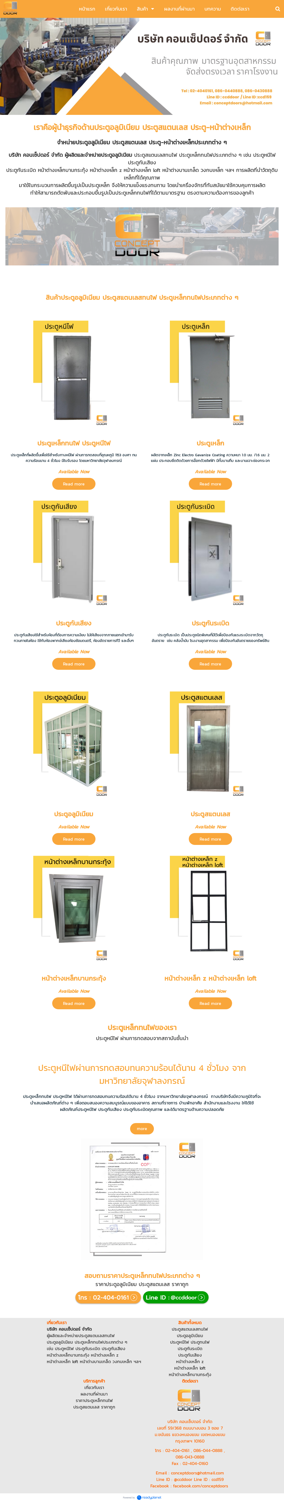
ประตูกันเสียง (113, 1348)
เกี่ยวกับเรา (94, 1387)
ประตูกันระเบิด (87, 1348)
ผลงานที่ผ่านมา (94, 1394)
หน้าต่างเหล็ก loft (62, 1361)
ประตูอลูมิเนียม (60, 1342)
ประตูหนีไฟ (64, 1348)
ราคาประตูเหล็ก (89, 1400)
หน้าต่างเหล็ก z (104, 1355)
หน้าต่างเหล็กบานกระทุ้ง (68, 1355)
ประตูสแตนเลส (91, 1335)
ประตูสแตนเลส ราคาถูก (94, 1407)
